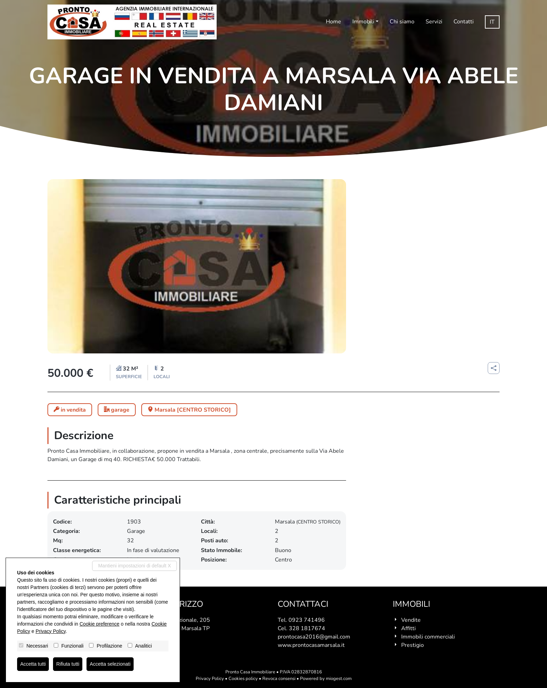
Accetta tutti (33, 664)
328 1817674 (307, 628)
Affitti (408, 628)
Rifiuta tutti (67, 664)
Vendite (411, 620)
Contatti (464, 21)
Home (333, 21)
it (492, 22)
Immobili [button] (363, 21)
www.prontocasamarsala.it (311, 645)
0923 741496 (307, 620)
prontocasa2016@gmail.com (314, 637)
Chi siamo (402, 21)
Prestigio (412, 645)
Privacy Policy (210, 678)
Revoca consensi (278, 678)
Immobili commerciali (428, 637)
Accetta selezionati (110, 664)
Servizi (434, 21)
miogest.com (339, 678)
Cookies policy (243, 678)
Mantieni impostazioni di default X (134, 565)
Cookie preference (99, 624)
